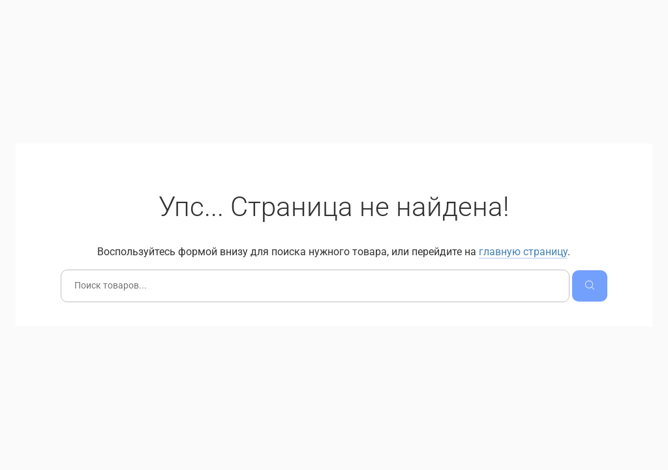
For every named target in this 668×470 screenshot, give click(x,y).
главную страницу (523, 251)
